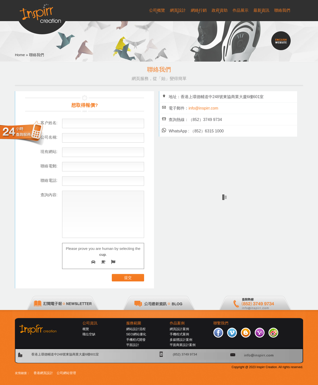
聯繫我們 (220, 323)
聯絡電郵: (48, 166)
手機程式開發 (136, 340)
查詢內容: (48, 195)
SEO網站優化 (136, 334)
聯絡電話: (48, 180)
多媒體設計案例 (181, 340)
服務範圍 (133, 323)
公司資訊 (89, 323)
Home (20, 55)
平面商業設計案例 (183, 345)
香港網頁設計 (43, 373)
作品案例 (177, 323)
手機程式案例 (179, 334)
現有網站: (48, 152)
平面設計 (132, 345)
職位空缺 (88, 334)
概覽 (85, 329)
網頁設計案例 (179, 329)
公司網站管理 (66, 373)
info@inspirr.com (203, 108)
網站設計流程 (136, 329)
